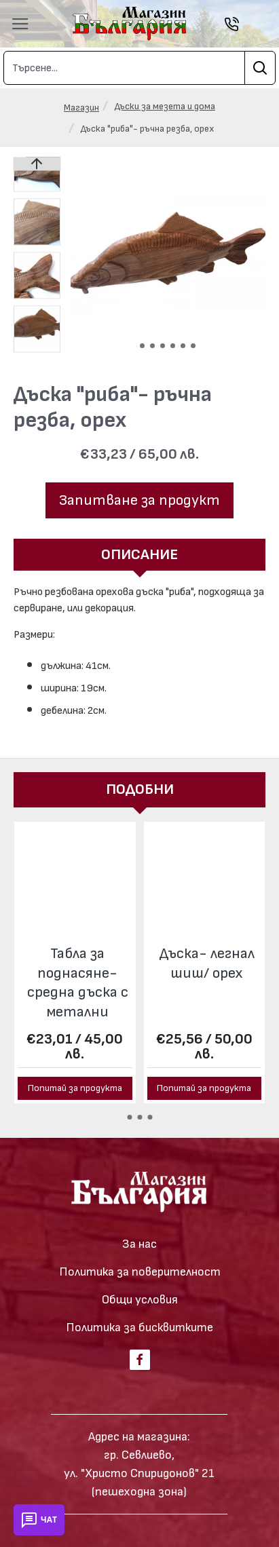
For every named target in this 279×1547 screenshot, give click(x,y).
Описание (139, 555)
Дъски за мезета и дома (165, 106)
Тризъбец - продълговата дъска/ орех (207, 972)
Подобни (140, 789)
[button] (142, 345)
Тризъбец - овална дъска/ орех (78, 972)
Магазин (81, 107)
